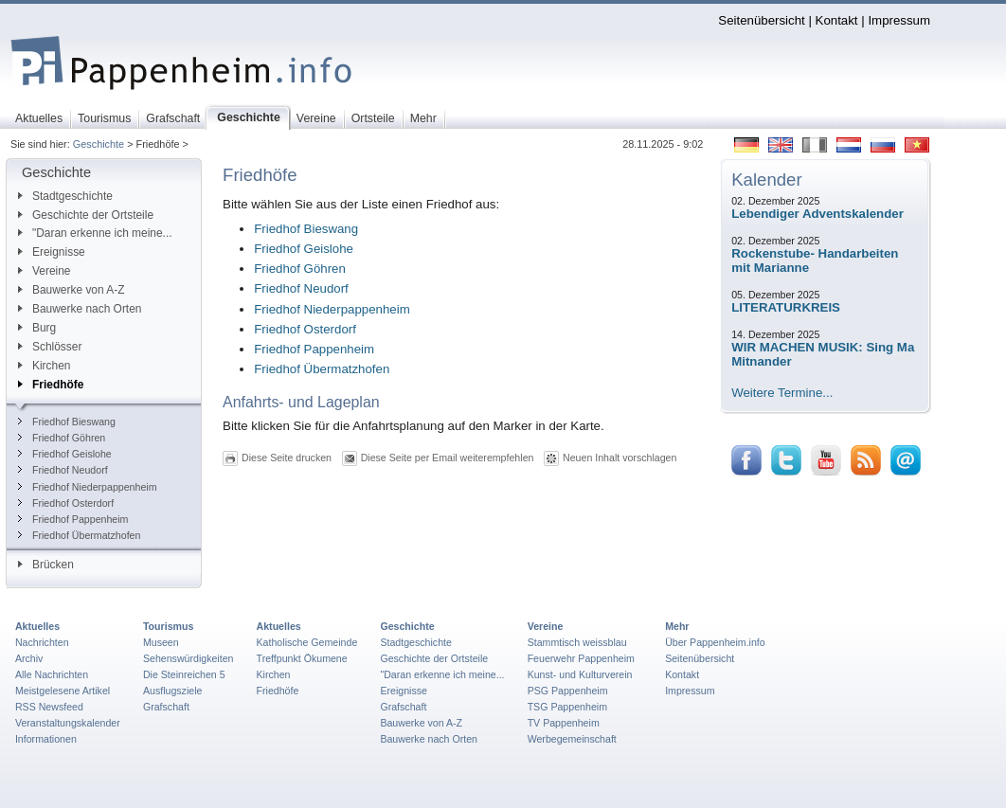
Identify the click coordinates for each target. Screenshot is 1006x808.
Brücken (46, 564)
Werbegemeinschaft (572, 739)
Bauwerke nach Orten (79, 308)
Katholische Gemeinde (307, 642)
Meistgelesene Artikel (62, 690)
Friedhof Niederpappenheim (87, 487)
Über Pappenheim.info (715, 642)
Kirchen (44, 365)
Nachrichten (42, 642)
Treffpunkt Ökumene (302, 658)
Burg (37, 327)
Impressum (899, 20)
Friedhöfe (50, 384)
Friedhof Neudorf (63, 470)
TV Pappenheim (564, 722)
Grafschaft (166, 706)
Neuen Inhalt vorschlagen (619, 457)
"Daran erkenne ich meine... (95, 233)
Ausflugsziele (173, 690)
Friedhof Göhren (61, 437)
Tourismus (168, 626)
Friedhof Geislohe (65, 453)
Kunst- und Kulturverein (580, 674)
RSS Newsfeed (49, 706)
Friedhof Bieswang (67, 421)
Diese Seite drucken (287, 457)
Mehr (677, 626)
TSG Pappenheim (567, 706)
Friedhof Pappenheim (73, 519)
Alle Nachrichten (51, 674)
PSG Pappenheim (568, 690)
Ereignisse (51, 252)
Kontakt (837, 20)
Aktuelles (37, 626)
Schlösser (49, 346)
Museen (161, 642)
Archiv (29, 658)
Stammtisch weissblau (577, 642)
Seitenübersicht (761, 20)
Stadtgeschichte (65, 196)
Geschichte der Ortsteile (85, 215)
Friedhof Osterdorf (66, 503)
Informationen (46, 739)
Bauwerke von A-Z (71, 289)
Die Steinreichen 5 (184, 674)
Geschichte (98, 144)
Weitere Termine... (782, 393)
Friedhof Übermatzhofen (79, 535)
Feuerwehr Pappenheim (581, 658)
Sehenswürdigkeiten (188, 658)
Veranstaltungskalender (67, 722)
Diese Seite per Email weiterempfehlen (447, 457)
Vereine (44, 271)
